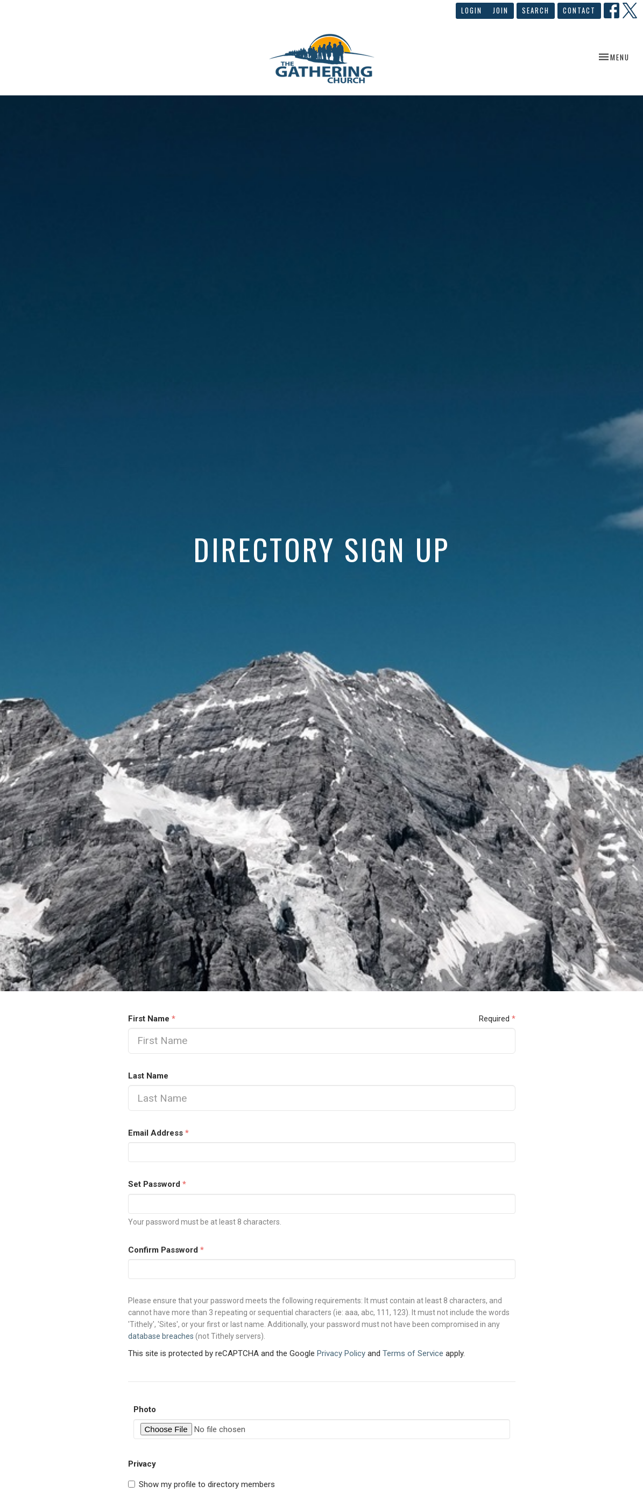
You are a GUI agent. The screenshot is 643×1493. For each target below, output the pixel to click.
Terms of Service (413, 1353)
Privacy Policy (341, 1353)
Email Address (158, 1133)
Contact (579, 10)
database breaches (161, 1336)
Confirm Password (166, 1250)
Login (471, 10)
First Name (151, 1019)
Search (535, 10)
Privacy (142, 1464)
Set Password (157, 1184)
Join (500, 10)
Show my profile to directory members (201, 1484)
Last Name (148, 1076)
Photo (144, 1409)
